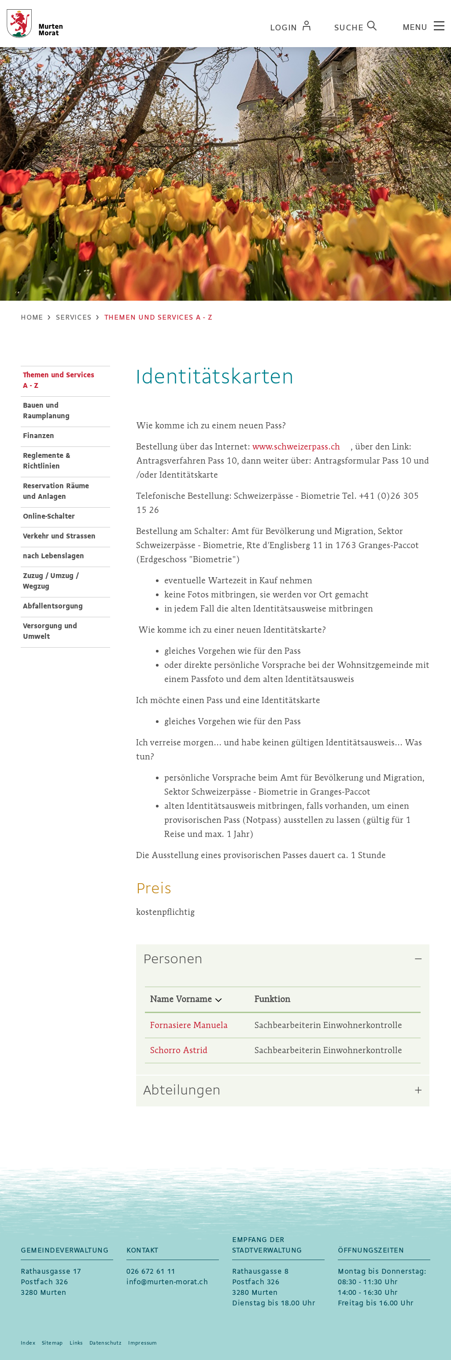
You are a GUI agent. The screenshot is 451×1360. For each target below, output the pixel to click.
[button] (73, 317)
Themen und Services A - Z (58, 381)
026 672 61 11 (151, 1271)
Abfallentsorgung (53, 606)
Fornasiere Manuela (189, 1025)
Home (32, 317)
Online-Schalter (49, 516)
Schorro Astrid (178, 1050)
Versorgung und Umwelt (50, 632)
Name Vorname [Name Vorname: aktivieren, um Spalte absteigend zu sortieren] (181, 999)
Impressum (142, 1343)
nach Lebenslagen (53, 556)
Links (76, 1343)
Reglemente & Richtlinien (46, 461)
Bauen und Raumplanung (46, 411)
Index (28, 1343)
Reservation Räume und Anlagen (56, 492)
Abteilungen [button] (182, 1091)
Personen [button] (173, 960)
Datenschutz (105, 1343)
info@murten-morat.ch (167, 1282)
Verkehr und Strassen (59, 536)
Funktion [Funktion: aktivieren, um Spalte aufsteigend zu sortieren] (272, 999)
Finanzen (38, 436)
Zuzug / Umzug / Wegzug (50, 581)
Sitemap (52, 1343)
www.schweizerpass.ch (301, 447)
